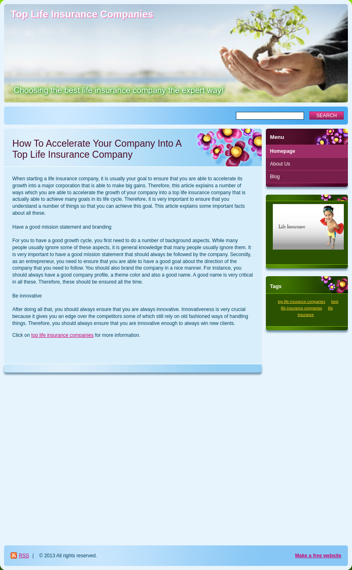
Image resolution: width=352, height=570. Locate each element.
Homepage (282, 151)
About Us (280, 164)
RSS (24, 556)
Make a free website (318, 556)
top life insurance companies (62, 335)
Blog (275, 176)
